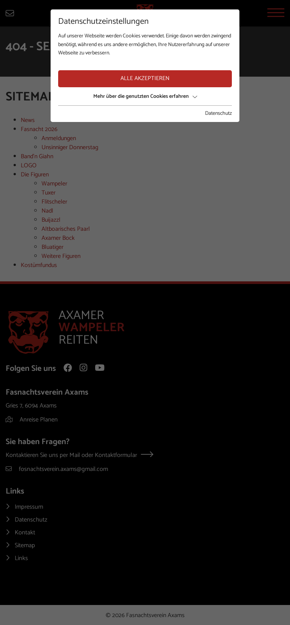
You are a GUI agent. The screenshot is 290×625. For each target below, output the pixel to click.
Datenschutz (218, 114)
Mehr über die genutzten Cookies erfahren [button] (145, 96)
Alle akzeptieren (145, 78)
